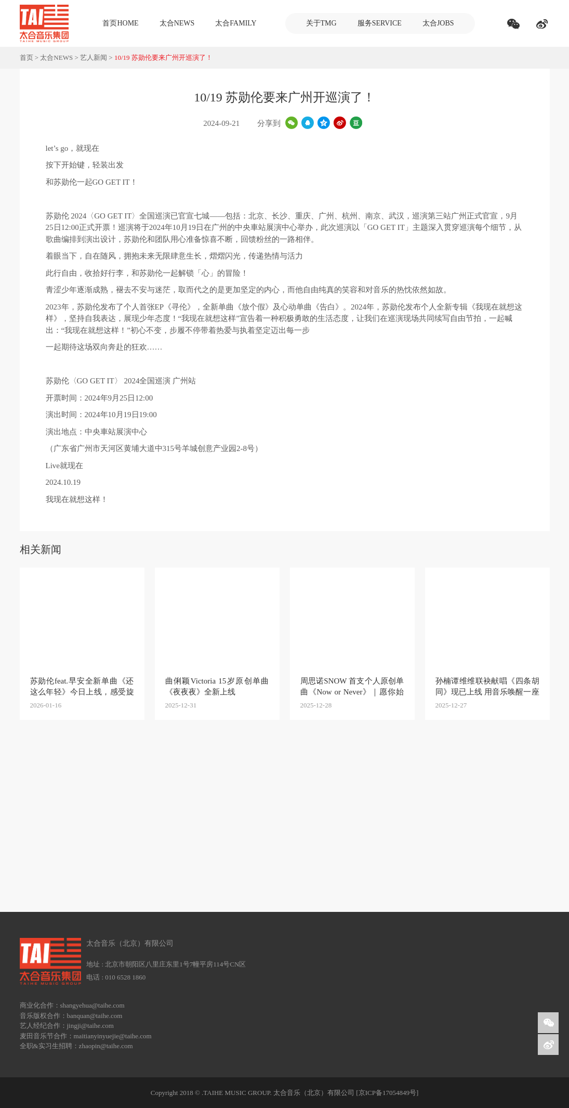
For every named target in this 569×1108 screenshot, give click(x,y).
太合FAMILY (235, 23)
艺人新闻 (93, 57)
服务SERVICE (380, 23)
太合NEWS (177, 23)
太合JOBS (438, 23)
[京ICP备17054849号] (387, 1093)
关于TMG (321, 23)
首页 (26, 57)
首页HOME (120, 23)
